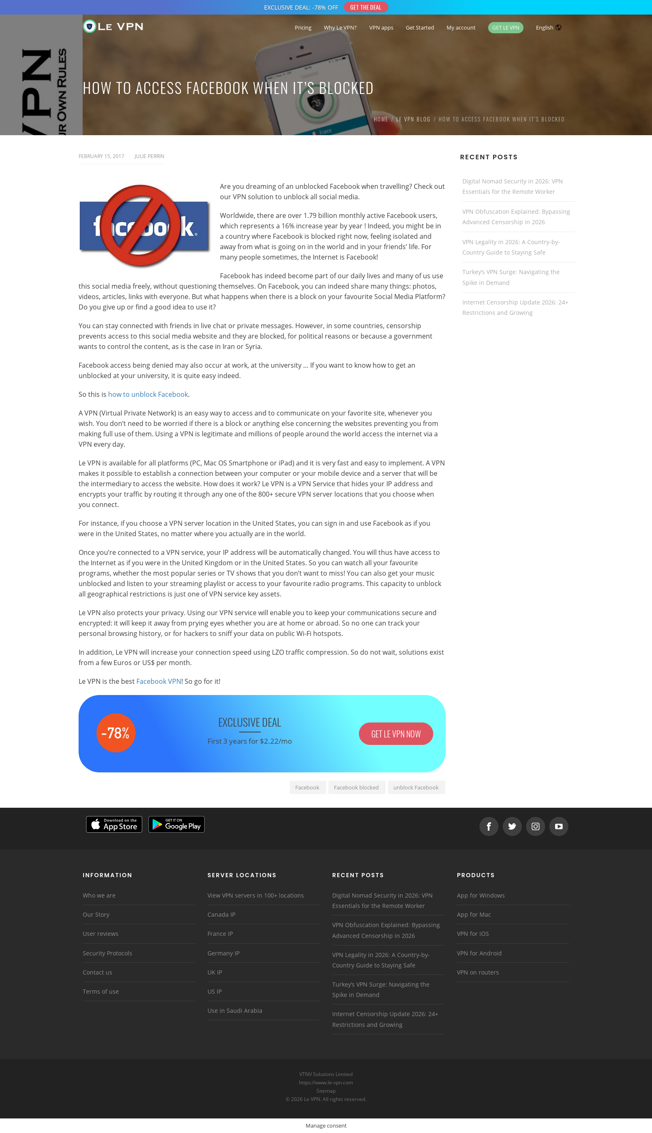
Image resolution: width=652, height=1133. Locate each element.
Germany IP (223, 953)
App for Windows (481, 895)
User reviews (101, 934)
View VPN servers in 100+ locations (255, 895)
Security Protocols (107, 953)
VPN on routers (478, 972)
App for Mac (474, 914)
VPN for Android (479, 953)
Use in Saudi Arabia (234, 1010)
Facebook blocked (356, 787)
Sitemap (326, 1090)
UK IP (214, 972)
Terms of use (101, 991)
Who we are (99, 895)
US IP (214, 991)
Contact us (97, 972)
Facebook (307, 787)
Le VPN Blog (413, 119)
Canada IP (221, 914)
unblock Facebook (416, 787)
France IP (220, 934)
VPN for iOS (473, 934)
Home (381, 119)
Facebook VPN (158, 681)
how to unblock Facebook (148, 394)
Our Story (96, 914)
